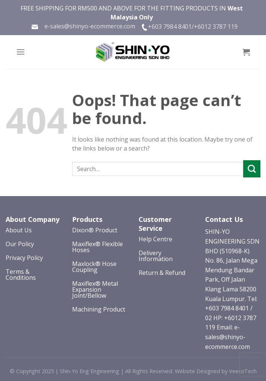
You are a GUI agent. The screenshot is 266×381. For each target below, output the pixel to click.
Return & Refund (162, 273)
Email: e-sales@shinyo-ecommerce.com (227, 336)
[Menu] (20, 52)
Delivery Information (156, 256)
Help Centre (155, 239)
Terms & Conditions (21, 274)
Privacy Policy (24, 258)
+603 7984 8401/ (171, 26)
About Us (19, 230)
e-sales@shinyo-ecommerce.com (83, 26)
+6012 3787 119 (216, 26)
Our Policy (20, 244)
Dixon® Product (94, 230)
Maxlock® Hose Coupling (94, 267)
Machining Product (98, 309)
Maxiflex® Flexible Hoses (97, 247)
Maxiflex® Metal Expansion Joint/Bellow (95, 289)
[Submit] (251, 168)
